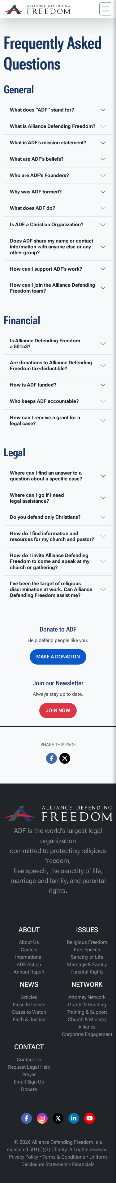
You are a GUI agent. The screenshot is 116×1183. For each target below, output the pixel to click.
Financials (83, 1164)
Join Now (58, 710)
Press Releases (29, 1005)
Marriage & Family (87, 964)
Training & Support (87, 1012)
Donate (29, 1089)
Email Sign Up (29, 1082)
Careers (29, 950)
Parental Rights (87, 972)
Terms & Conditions (63, 1157)
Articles (29, 997)
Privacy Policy (23, 1157)
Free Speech (87, 950)
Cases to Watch (29, 1012)
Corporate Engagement (87, 1034)
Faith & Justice (29, 1019)
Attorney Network (86, 997)
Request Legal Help (29, 1067)
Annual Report (29, 972)
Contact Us (29, 1060)
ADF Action (29, 964)
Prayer (29, 1074)
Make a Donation (58, 657)
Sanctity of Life (87, 957)
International (29, 957)
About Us (29, 942)
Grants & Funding (87, 1005)
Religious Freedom (87, 942)
